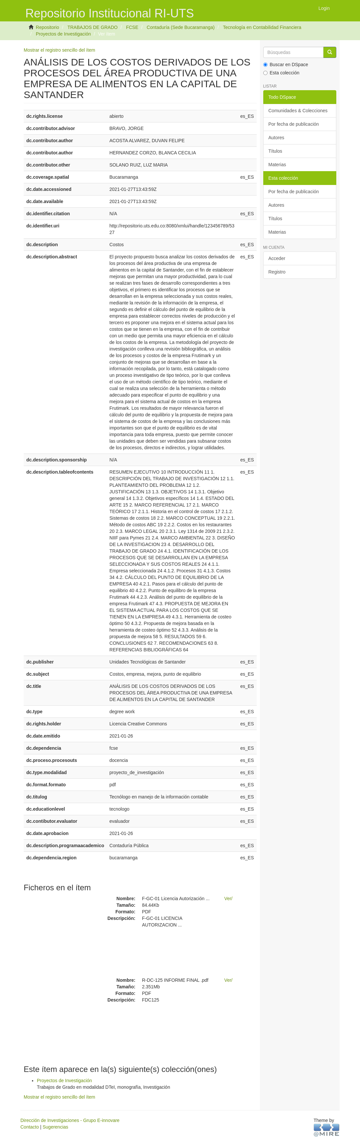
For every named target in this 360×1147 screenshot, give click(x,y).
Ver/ (228, 898)
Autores (276, 137)
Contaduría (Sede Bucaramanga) (181, 27)
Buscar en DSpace (285, 64)
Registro (277, 271)
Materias (277, 164)
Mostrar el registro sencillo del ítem (59, 50)
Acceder (277, 258)
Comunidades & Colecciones (298, 110)
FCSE (132, 27)
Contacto (29, 1127)
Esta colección (281, 72)
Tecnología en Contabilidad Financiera (262, 27)
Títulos (275, 151)
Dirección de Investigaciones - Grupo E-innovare (69, 1120)
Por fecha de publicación (294, 124)
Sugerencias (55, 1127)
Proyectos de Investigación (63, 34)
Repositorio (47, 27)
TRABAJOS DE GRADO (92, 27)
